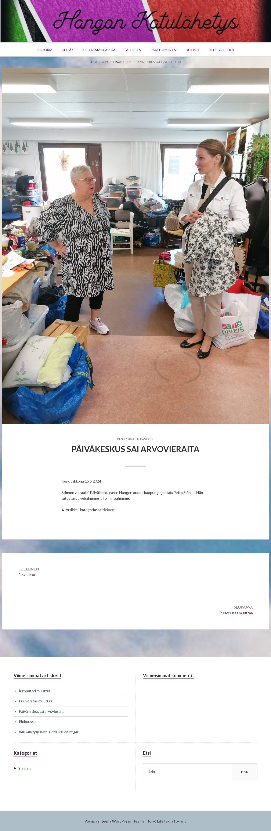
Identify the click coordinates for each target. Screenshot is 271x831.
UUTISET (195, 49)
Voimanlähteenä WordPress (107, 820)
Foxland (180, 820)
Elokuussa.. (28, 721)
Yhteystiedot (226, 49)
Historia (40, 49)
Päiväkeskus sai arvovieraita (42, 711)
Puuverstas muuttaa (35, 701)
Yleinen (108, 509)
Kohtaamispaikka (97, 49)
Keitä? (64, 49)
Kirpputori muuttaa (35, 690)
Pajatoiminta (164, 49)
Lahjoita (132, 49)
